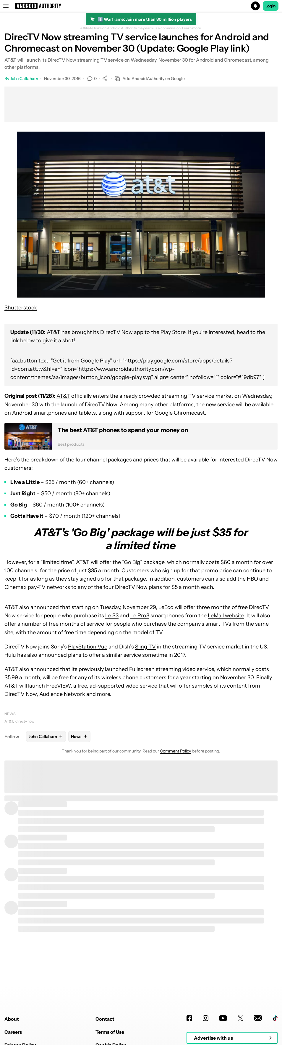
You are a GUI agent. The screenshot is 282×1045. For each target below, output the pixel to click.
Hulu (10, 655)
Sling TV (145, 646)
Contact (104, 1019)
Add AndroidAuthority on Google (150, 79)
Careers (13, 1032)
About (11, 1019)
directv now (24, 721)
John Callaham (24, 78)
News (10, 714)
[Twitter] (240, 1018)
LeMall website (226, 615)
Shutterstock (20, 307)
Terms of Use (109, 1032)
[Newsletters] (258, 1018)
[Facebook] (189, 1018)
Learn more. (192, 28)
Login (270, 6)
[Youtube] (223, 1018)
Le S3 (112, 615)
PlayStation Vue (87, 646)
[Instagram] (205, 1018)
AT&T (63, 396)
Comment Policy (175, 751)
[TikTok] (275, 1018)
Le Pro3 (139, 615)
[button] (141, 6)
